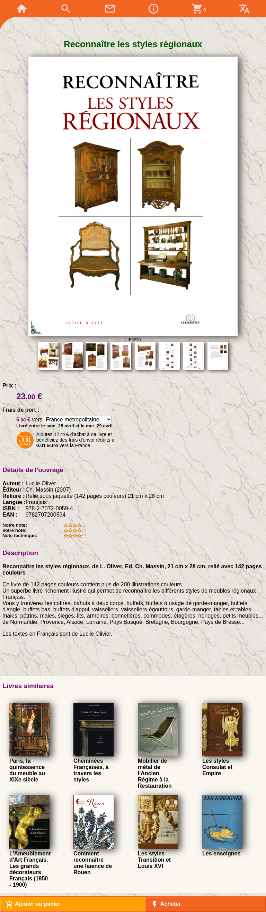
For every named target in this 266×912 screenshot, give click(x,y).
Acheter (166, 904)
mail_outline (110, 9)
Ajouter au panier (32, 904)
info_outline (153, 9)
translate (244, 9)
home (22, 9)
